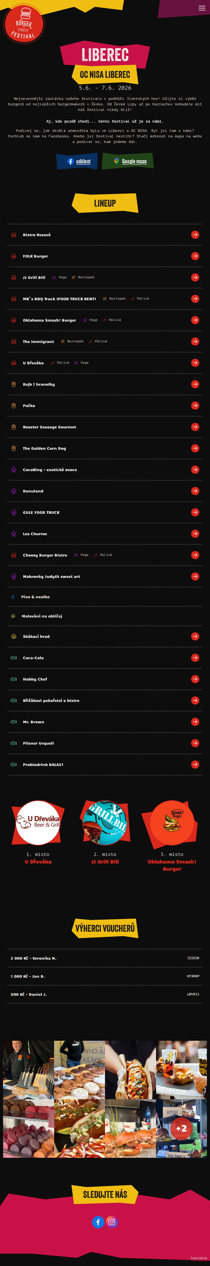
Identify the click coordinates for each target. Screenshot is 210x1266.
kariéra (199, 1258)
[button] (202, 8)
